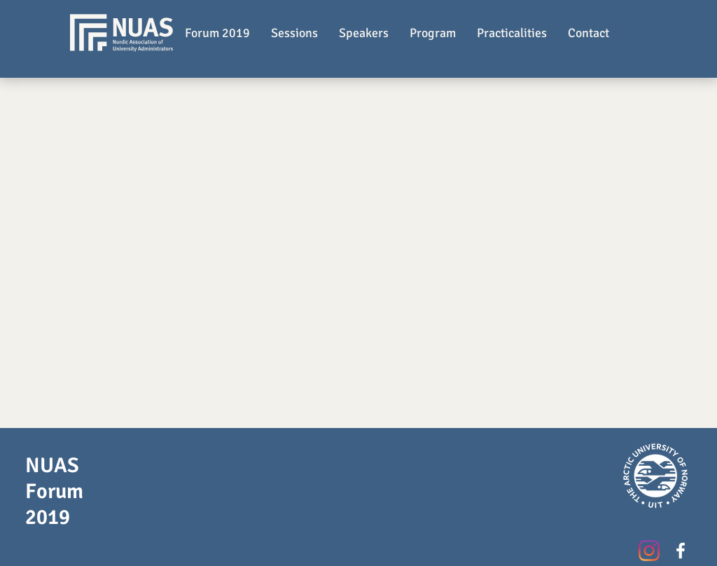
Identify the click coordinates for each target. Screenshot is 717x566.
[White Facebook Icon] (680, 550)
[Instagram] (649, 550)
